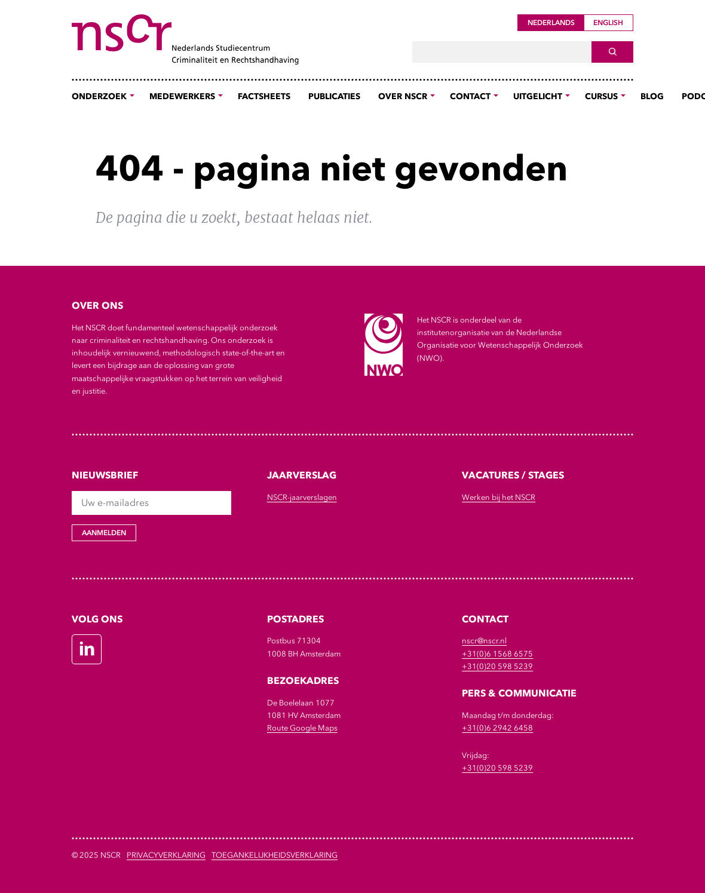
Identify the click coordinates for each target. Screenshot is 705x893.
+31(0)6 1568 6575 (497, 653)
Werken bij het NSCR (498, 497)
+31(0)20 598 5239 (497, 666)
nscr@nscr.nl (484, 640)
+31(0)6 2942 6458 (497, 727)
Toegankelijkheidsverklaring (275, 855)
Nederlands (551, 23)
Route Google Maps (302, 727)
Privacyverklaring (166, 855)
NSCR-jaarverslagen (302, 497)
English (608, 23)
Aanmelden (104, 533)
